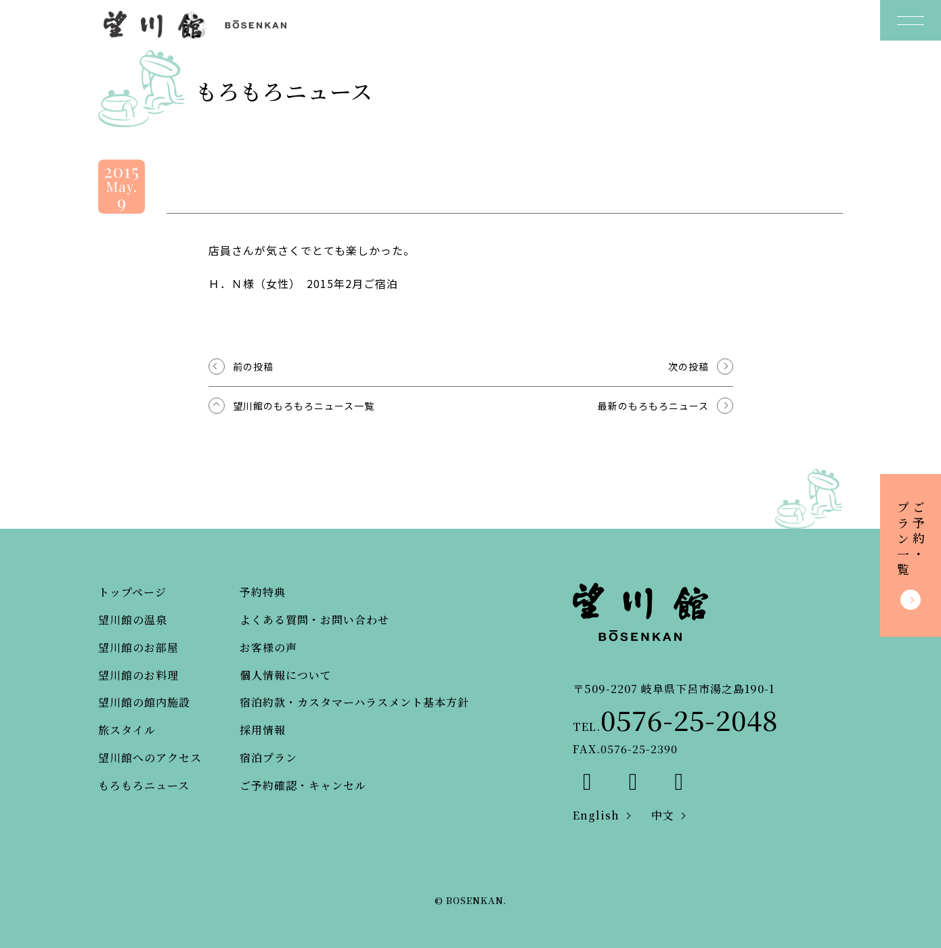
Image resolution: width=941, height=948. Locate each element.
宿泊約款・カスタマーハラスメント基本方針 (354, 702)
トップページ (132, 592)
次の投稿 (688, 366)
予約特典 (263, 592)
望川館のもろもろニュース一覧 (303, 405)
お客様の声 (268, 647)
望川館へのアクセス (150, 757)
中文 (662, 815)
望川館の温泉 (132, 619)
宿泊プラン (268, 757)
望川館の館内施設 (144, 702)
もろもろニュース (144, 785)
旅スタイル (127, 730)
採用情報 (263, 730)
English (596, 815)
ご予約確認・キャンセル (303, 785)
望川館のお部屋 (138, 647)
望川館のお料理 (138, 675)
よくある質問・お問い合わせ (314, 619)
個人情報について (286, 675)
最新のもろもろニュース (653, 405)
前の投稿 (253, 366)
